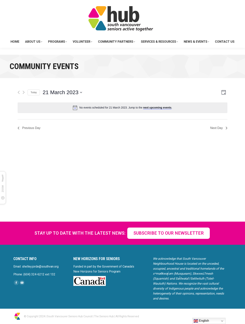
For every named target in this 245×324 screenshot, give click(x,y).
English (201, 321)
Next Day (218, 128)
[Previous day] (19, 92)
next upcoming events (157, 107)
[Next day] (24, 92)
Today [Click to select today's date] (34, 92)
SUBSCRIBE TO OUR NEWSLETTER (168, 233)
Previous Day (29, 128)
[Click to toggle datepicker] (62, 92)
